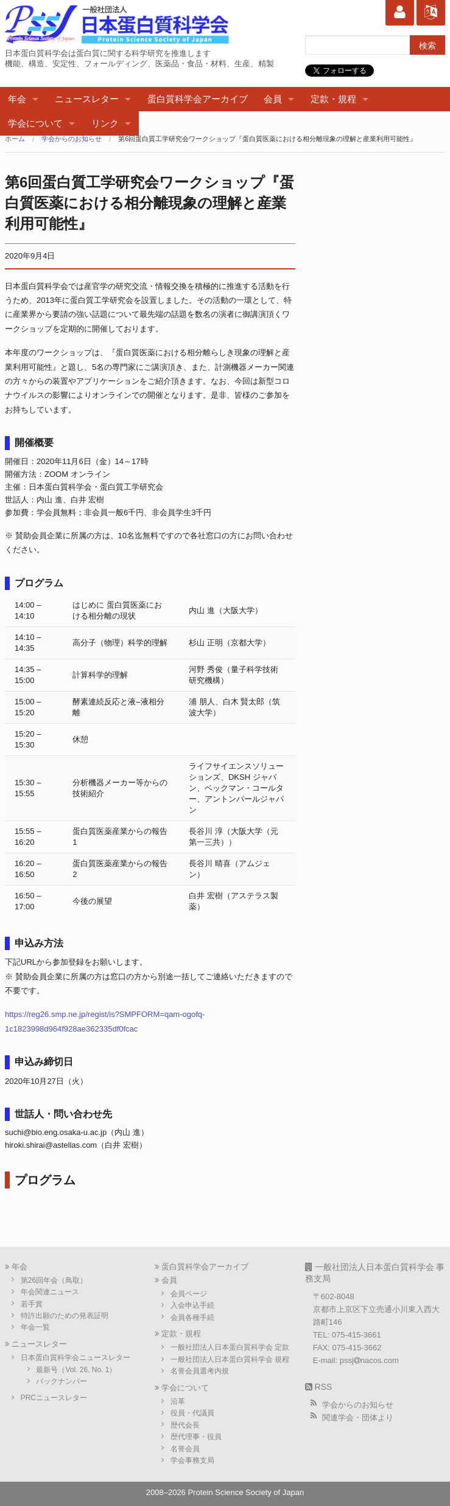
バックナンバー (61, 1381)
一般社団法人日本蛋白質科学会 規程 (230, 1359)
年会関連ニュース (50, 1292)
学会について (35, 123)
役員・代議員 (192, 1413)
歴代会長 (185, 1425)
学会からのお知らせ (71, 139)
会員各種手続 (192, 1317)
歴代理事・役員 (196, 1436)
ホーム (15, 139)
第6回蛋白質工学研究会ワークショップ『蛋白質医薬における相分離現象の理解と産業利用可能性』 (267, 139)
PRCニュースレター (54, 1397)
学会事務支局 (192, 1460)
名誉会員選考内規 (200, 1371)
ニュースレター (87, 99)
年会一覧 (35, 1327)
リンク (105, 123)
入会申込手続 (192, 1305)
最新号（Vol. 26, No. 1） (76, 1369)
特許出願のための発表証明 (64, 1315)
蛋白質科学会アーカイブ (197, 99)
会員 (273, 99)
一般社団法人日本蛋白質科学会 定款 (230, 1347)
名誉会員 (185, 1449)
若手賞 (32, 1304)
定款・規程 (333, 99)
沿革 (178, 1401)
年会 (17, 99)
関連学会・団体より (357, 1417)
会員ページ (189, 1293)
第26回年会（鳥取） (54, 1280)
